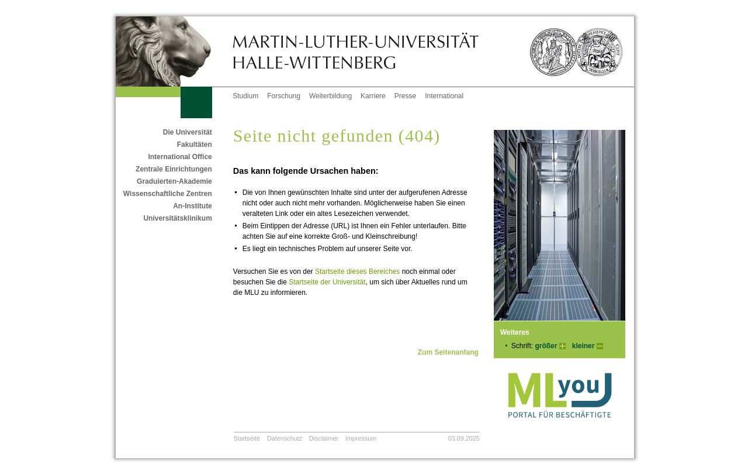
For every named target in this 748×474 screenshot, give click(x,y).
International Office (180, 157)
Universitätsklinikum (177, 218)
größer (546, 346)
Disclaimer (323, 438)
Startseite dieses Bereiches (357, 271)
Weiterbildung (330, 96)
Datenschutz (284, 438)
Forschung (283, 96)
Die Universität (187, 132)
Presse (405, 96)
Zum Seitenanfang (448, 352)
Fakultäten (194, 144)
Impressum (360, 438)
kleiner (583, 346)
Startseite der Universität (327, 282)
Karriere (373, 96)
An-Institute (192, 206)
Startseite (247, 438)
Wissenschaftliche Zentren (167, 194)
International (444, 96)
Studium (245, 96)
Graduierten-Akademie (174, 181)
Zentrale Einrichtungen (174, 169)
